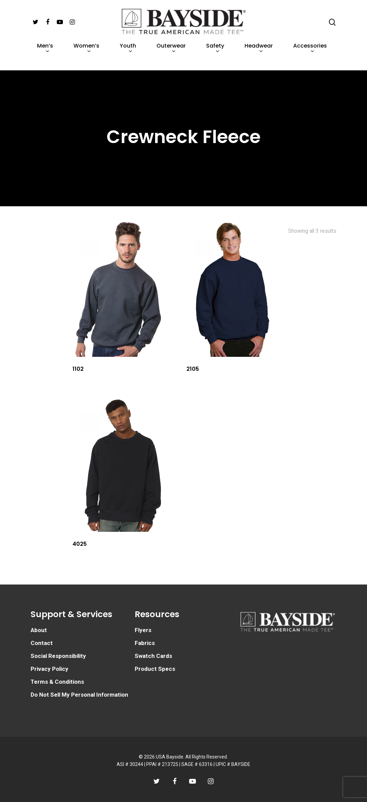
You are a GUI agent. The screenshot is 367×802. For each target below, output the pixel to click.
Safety (215, 57)
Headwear (259, 57)
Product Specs (155, 668)
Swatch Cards (153, 655)
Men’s (45, 57)
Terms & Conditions (57, 681)
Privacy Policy (49, 668)
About (39, 630)
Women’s (86, 57)
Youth (128, 57)
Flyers (143, 630)
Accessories (310, 57)
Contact (42, 643)
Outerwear (171, 57)
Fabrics (145, 643)
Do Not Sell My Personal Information (79, 694)
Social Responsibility (58, 655)
